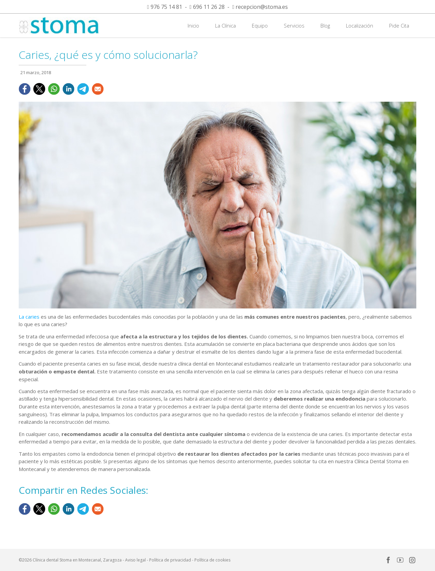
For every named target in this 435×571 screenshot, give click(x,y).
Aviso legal (135, 560)
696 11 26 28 (209, 7)
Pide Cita (399, 25)
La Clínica (225, 25)
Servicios (294, 25)
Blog (325, 25)
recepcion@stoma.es (262, 7)
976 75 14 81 (166, 7)
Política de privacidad (170, 560)
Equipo (260, 25)
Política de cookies (212, 560)
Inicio (193, 25)
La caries (29, 316)
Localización (359, 25)
